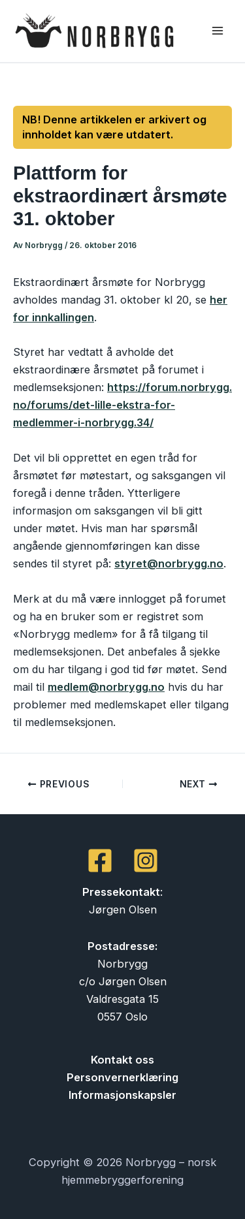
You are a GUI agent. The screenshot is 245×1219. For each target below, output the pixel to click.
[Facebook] (100, 860)
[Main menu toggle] (217, 31)
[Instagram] (145, 860)
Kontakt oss (122, 1059)
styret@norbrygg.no (168, 563)
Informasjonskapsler (122, 1094)
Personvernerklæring (122, 1077)
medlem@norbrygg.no (106, 686)
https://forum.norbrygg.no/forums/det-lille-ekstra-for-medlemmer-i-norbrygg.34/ (122, 405)
